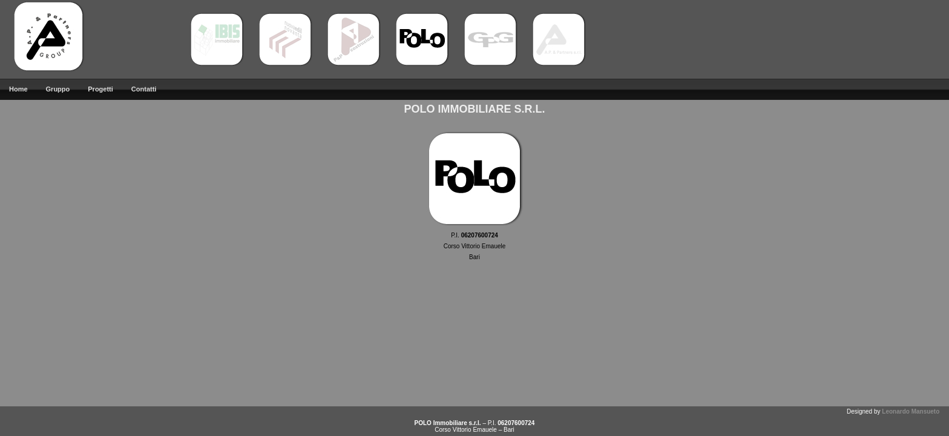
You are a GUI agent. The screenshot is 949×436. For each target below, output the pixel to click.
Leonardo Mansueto (910, 411)
